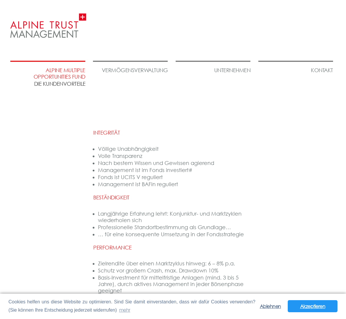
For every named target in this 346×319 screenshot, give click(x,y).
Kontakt (322, 70)
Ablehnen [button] (270, 306)
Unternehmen (232, 70)
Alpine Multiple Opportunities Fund (59, 73)
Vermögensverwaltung (135, 70)
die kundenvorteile (60, 84)
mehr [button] (124, 310)
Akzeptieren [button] (312, 306)
